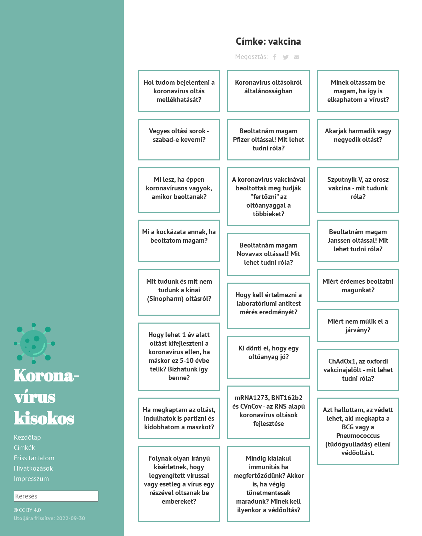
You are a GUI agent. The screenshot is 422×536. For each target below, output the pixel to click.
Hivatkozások (33, 468)
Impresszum (31, 478)
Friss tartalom (34, 457)
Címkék (24, 447)
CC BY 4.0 (25, 509)
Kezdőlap (27, 437)
